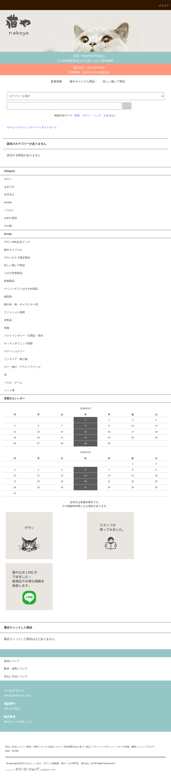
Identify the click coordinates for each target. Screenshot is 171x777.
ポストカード (49, 127)
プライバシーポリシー (103, 746)
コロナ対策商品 (13, 273)
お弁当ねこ (110, 115)
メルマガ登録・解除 (126, 746)
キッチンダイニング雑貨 (18, 343)
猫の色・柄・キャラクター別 (21, 304)
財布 (77, 115)
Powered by (30, 770)
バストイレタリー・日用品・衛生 (23, 335)
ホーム (11, 127)
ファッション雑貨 (14, 312)
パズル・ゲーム (13, 382)
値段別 (8, 296)
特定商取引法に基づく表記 (77, 746)
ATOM (15, 751)
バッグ (97, 115)
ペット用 (9, 390)
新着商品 (9, 281)
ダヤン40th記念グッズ (17, 242)
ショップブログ (145, 746)
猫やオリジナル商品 (80, 81)
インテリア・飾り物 (15, 359)
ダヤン (86, 115)
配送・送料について (37, 746)
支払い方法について (15, 746)
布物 (6, 328)
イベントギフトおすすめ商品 (21, 288)
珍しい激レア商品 (111, 81)
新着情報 (54, 81)
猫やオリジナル (13, 249)
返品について (55, 746)
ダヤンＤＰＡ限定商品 (17, 257)
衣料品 (8, 320)
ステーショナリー (27, 127)
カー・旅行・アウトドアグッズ (22, 367)
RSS (7, 751)
